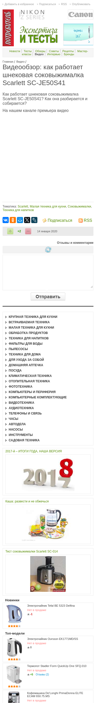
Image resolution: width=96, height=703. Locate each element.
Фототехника (21, 386)
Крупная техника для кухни (33, 317)
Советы (54, 51)
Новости (14, 51)
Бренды (69, 54)
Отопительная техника (29, 381)
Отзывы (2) (42, 674)
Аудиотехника (21, 408)
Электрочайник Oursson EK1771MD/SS (52, 638)
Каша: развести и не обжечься (27, 501)
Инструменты (21, 435)
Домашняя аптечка (26, 365)
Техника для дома (25, 354)
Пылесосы (18, 349)
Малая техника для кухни (48, 206)
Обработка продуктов (28, 333)
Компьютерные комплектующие (38, 397)
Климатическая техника (30, 376)
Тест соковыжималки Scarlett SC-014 (31, 551)
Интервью (53, 54)
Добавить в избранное (19, 4)
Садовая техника (24, 440)
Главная (8, 61)
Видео (20, 61)
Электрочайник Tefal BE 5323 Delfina (51, 605)
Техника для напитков (18, 210)
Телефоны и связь (25, 413)
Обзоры (40, 51)
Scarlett (23, 206)
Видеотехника (21, 403)
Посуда (15, 370)
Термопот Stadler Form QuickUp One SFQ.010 (57, 665)
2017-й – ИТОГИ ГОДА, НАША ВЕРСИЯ (33, 451)
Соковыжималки (79, 206)
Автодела (17, 424)
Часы (13, 419)
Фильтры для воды (25, 343)
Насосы (16, 429)
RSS (88, 220)
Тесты (28, 51)
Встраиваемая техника (29, 322)
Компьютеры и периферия (32, 392)
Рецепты (68, 51)
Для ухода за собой (26, 360)
